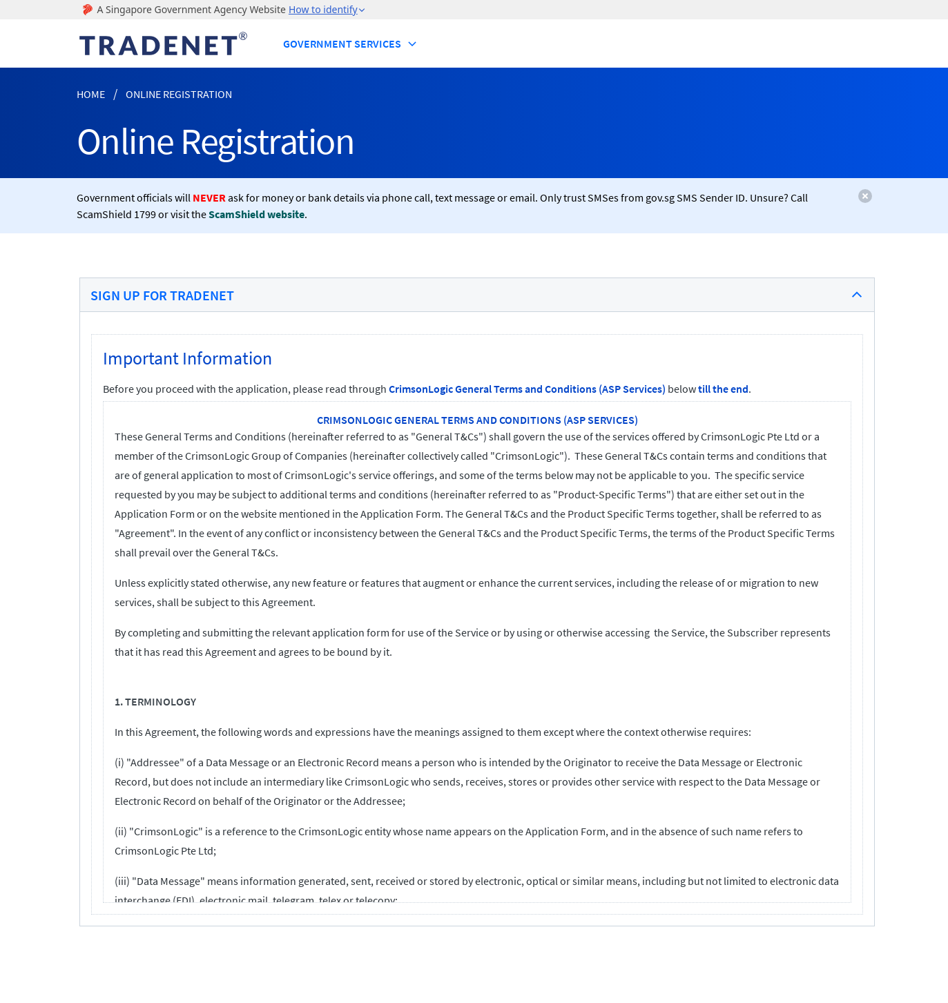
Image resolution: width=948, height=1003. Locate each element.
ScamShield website (256, 214)
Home (91, 94)
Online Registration (179, 94)
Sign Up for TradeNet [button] (162, 295)
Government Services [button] (350, 43)
